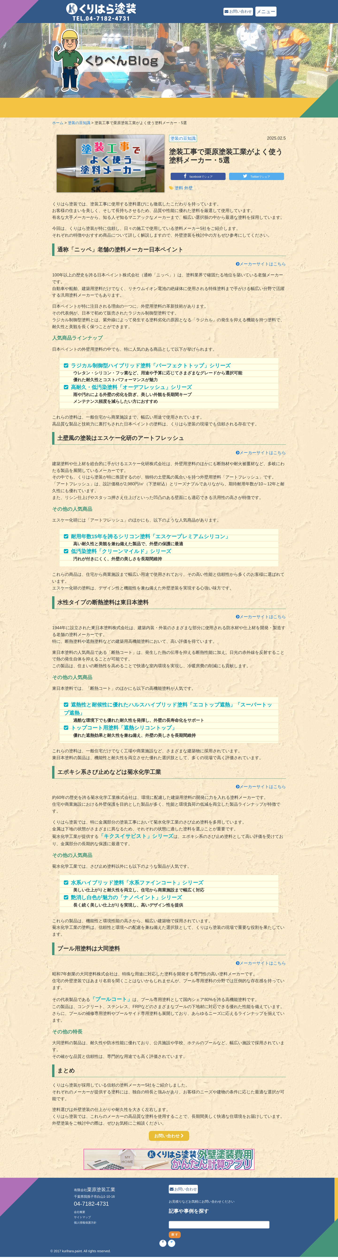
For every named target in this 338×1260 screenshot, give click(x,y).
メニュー (266, 11)
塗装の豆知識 (183, 138)
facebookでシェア (198, 176)
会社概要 (80, 1212)
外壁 (188, 188)
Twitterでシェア (256, 176)
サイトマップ (84, 1217)
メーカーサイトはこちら (261, 264)
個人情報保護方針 (87, 1222)
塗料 (179, 188)
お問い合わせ (235, 11)
